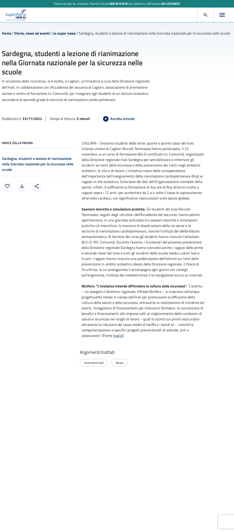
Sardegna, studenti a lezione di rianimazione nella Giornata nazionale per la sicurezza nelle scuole (37, 164)
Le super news (64, 33)
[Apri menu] (222, 15)
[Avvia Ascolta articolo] (119, 119)
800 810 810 (119, 3)
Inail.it (118, 335)
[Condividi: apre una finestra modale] (36, 186)
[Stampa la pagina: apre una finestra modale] (22, 186)
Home (6, 33)
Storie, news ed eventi (32, 33)
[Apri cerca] (205, 15)
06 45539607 (170, 3)
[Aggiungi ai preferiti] (7, 186)
